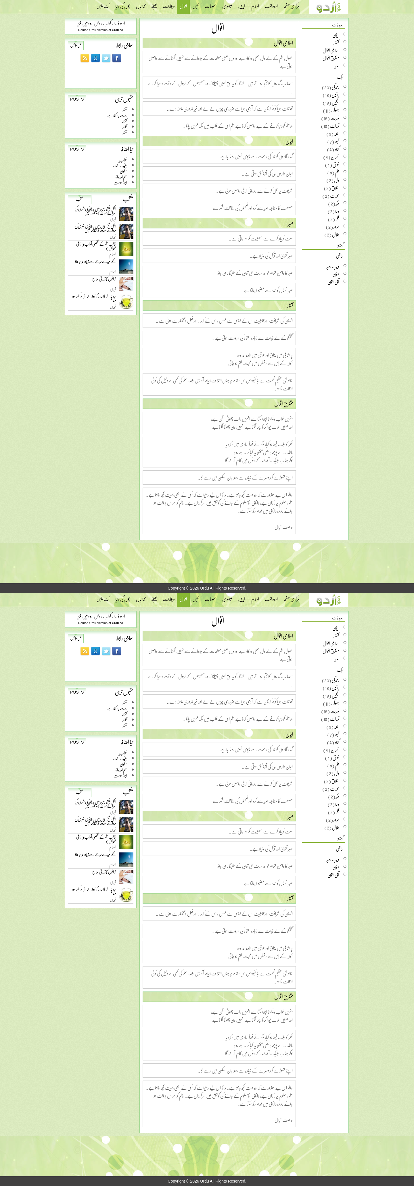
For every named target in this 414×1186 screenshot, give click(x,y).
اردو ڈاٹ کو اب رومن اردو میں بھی (100, 23)
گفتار (124, 109)
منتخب (79, 199)
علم (337, 172)
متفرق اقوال (283, 403)
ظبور (337, 141)
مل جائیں (75, 45)
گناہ (337, 149)
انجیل (335, 102)
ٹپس (196, 4)
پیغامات (168, 4)
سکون (123, 171)
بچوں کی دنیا (122, 4)
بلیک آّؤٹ (120, 165)
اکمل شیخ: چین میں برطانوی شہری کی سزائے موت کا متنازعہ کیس (95, 212)
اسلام (255, 4)
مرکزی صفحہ (291, 4)
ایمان (289, 141)
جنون (336, 274)
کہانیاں (140, 4)
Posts (77, 99)
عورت (334, 195)
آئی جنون (333, 282)
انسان (335, 157)
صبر (290, 223)
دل (336, 180)
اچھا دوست (120, 182)
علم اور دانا (121, 177)
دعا (337, 211)
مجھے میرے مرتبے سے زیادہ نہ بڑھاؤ (95, 262)
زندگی (335, 87)
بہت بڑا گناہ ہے (117, 115)
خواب (123, 159)
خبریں (242, 4)
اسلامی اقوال (283, 42)
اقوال (183, 6)
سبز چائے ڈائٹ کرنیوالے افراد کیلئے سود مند (94, 299)
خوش (336, 164)
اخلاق (335, 188)
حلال (335, 234)
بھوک (335, 110)
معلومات (210, 4)
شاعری (227, 4)
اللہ (336, 133)
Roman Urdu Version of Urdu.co (100, 30)
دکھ (337, 203)
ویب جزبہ (332, 266)
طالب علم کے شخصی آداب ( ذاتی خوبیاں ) (96, 247)
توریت (334, 118)
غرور (336, 227)
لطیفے (154, 4)
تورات (334, 126)
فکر (337, 219)
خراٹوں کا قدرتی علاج (104, 280)
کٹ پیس (103, 4)
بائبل (335, 95)
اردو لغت (271, 4)
